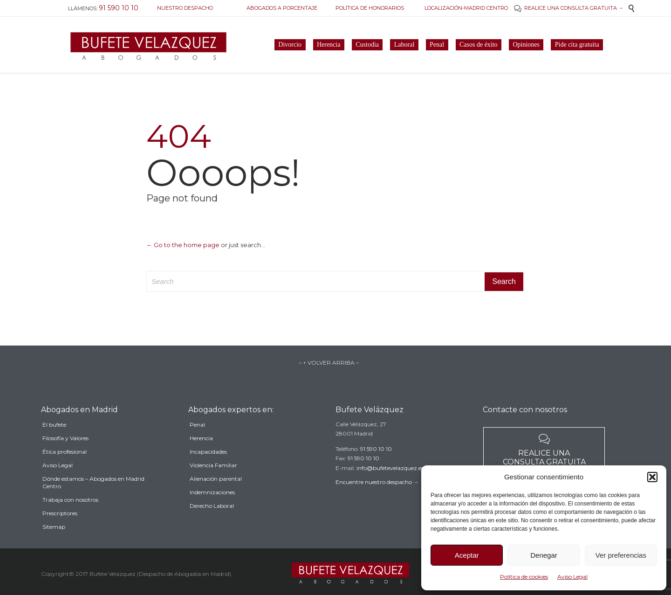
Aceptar (467, 555)
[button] (652, 477)
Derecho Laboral (212, 519)
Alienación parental (216, 492)
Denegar (543, 555)
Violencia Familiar (213, 479)
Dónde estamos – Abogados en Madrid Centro (93, 499)
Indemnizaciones (212, 506)
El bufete (54, 441)
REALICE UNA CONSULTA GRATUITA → (568, 8)
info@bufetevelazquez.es (390, 478)
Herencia (201, 452)
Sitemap (53, 543)
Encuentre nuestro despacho (374, 492)
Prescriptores (59, 529)
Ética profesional (64, 468)
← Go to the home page (182, 245)
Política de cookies (524, 576)
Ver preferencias (621, 555)
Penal (197, 438)
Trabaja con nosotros (70, 516)
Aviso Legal (572, 576)
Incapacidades (208, 465)
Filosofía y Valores (65, 454)
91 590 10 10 (376, 459)
